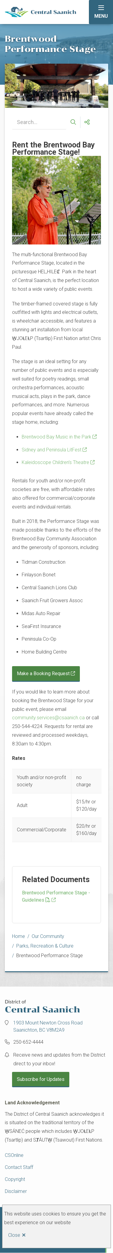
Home (18, 936)
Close (14, 1235)
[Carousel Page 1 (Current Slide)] (54, 103)
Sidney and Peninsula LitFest (51, 450)
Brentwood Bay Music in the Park (56, 437)
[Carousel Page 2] (60, 103)
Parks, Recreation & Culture (45, 946)
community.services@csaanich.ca (48, 718)
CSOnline (14, 1155)
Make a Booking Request (43, 673)
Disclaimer (16, 1191)
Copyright (15, 1179)
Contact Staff (19, 1167)
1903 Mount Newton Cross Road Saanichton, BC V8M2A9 (48, 1026)
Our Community (48, 936)
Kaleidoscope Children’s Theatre (55, 462)
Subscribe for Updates (40, 1079)
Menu (101, 16)
